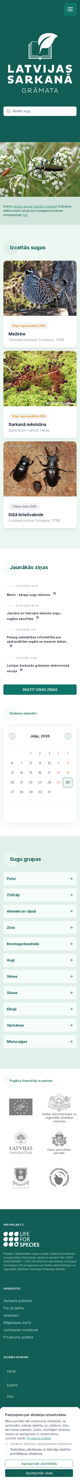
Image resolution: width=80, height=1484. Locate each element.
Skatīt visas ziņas (40, 689)
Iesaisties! (11, 1315)
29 (31, 792)
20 (12, 782)
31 (49, 792)
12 (67, 763)
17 (49, 772)
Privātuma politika (39, 1438)
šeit (25, 215)
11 (58, 763)
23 (40, 782)
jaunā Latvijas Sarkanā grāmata (35, 206)
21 (21, 782)
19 (67, 772)
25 (58, 782)
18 (58, 772)
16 (39, 772)
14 (21, 772)
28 (21, 792)
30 (40, 792)
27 (12, 792)
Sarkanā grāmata (17, 1301)
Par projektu (13, 1308)
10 (49, 763)
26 (68, 782)
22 (30, 782)
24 (49, 782)
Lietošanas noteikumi (20, 1330)
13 (12, 772)
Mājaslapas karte (17, 1322)
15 (30, 772)
